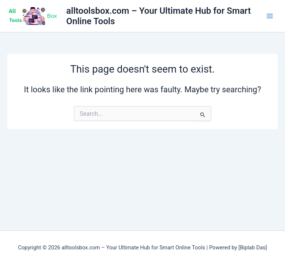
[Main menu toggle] (270, 16)
